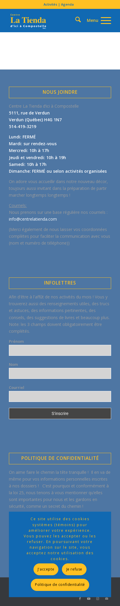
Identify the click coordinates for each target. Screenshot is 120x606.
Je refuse (74, 569)
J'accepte (46, 569)
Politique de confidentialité (60, 584)
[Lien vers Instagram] (97, 598)
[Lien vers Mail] (106, 598)
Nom (13, 364)
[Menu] (96, 20)
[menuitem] (59, 4)
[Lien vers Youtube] (88, 598)
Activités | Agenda (59, 4)
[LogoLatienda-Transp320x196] (49, 20)
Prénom (16, 341)
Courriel (16, 387)
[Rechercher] (68, 10)
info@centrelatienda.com (33, 219)
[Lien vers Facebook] (80, 598)
